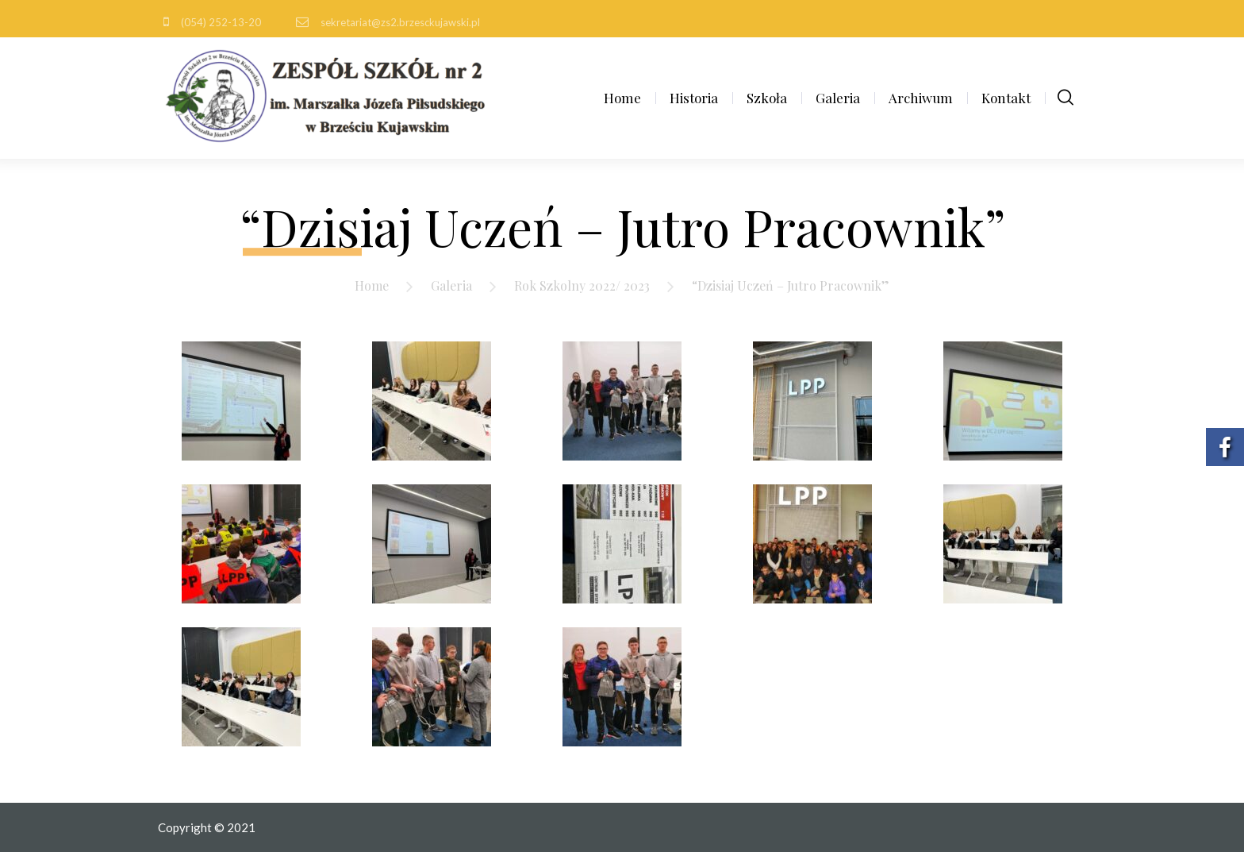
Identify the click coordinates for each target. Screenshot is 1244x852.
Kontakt (1006, 97)
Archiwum (921, 97)
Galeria (838, 97)
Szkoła (767, 97)
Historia (694, 97)
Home (622, 97)
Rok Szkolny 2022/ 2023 (582, 285)
